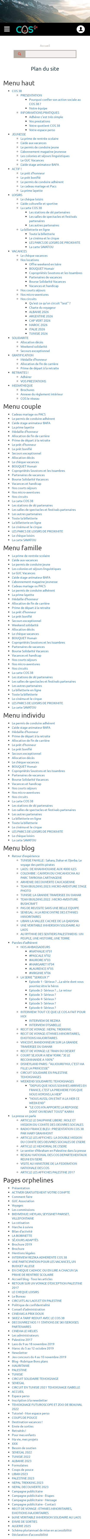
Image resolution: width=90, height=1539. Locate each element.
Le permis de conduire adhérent (42, 182)
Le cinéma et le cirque (44, 238)
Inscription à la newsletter (29, 1400)
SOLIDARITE (20, 338)
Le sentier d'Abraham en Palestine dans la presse (53, 1150)
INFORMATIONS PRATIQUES (40, 112)
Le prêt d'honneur (33, 173)
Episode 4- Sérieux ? (42, 999)
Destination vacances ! (27, 1422)
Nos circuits (28, 299)
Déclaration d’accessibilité (30, 1534)
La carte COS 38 (31, 208)
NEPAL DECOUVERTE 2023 (30, 1487)
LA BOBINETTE (22, 1235)
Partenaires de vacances (45, 277)
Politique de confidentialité (31, 1305)
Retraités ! (19, 1430)
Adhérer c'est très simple (46, 117)
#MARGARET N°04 (41, 964)
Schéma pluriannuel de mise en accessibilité (42, 1530)
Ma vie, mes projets (25, 1439)
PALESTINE (19, 1370)
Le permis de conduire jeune (40, 147)
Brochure (18, 1248)
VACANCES (19, 251)
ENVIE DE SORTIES (24, 1521)
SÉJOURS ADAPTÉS (25, 1240)
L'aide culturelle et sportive (39, 203)
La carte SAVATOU (41, 247)
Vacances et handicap (43, 286)
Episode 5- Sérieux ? (42, 1003)
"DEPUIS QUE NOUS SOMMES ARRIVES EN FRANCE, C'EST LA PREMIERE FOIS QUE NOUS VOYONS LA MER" (58, 1089)
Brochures (27, 390)
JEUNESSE (19, 134)
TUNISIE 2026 (38, 333)
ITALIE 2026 (37, 329)
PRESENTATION (31, 95)
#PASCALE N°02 (40, 955)
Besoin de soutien (24, 1448)
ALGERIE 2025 (21, 1526)
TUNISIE (17, 1374)
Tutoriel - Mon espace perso (30, 1413)
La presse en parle (24, 1116)
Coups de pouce (22, 1469)
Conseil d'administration (28, 1309)
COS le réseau (30, 398)
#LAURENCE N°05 (41, 968)
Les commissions (23, 1209)
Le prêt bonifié (31, 177)
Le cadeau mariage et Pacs (38, 186)
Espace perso (21, 1396)
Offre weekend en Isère (45, 264)
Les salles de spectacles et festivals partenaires (44, 509)
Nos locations (30, 260)
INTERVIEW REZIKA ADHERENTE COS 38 (39, 1257)
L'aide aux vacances (33, 143)
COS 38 (17, 91)
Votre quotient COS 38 (44, 125)
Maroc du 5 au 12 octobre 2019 (33, 1348)
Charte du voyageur (42, 307)
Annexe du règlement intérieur (42, 394)
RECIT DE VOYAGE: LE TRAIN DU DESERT (48, 1051)
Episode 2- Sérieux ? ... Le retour (50, 990)
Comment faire (22, 1196)
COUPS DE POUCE (24, 1417)
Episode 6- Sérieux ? (42, 1007)
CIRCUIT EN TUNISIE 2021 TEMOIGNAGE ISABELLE (46, 1387)
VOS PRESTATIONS (33, 381)
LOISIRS (17, 195)
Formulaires (20, 1465)
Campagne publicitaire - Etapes (33, 1495)
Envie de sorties (22, 1426)
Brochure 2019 (22, 1244)
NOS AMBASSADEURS (35, 947)
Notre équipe (38, 108)
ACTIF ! (17, 169)
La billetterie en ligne (35, 229)
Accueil (45, 45)
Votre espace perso (42, 130)
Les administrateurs (25, 1335)
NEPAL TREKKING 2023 (27, 1482)
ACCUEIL (18, 1391)
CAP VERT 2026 (40, 320)
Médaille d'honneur (34, 359)
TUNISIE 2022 (21, 1456)
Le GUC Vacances (32, 160)
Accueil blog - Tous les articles (32, 1279)
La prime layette (32, 190)
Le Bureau (18, 1296)
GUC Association (23, 1201)
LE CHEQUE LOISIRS (25, 1292)
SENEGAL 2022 (22, 1452)
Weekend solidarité (34, 346)
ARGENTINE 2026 (41, 316)
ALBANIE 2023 (22, 1461)
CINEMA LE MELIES (25, 1331)
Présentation (21, 1188)
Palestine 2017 (22, 1339)
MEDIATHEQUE (22, 385)
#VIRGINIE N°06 (40, 973)
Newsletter (19, 1352)
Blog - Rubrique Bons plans (30, 1361)
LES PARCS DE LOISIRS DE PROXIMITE (54, 242)
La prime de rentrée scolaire (39, 138)
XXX (15, 1443)
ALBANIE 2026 (39, 312)
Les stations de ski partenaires (49, 212)
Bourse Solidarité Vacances (47, 281)
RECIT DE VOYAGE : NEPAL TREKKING (46, 1029)
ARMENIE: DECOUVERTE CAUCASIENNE (48, 882)
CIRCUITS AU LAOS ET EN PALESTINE (37, 1300)
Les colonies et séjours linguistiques (45, 156)
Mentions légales (23, 1253)
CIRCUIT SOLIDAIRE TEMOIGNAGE (35, 1378)
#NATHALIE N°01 (40, 951)
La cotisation (20, 1222)
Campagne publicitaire (27, 1491)
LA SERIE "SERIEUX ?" (35, 977)
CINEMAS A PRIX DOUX (28, 1313)
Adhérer (26, 377)
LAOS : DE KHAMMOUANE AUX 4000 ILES (48, 869)
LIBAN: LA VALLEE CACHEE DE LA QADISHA (50, 921)
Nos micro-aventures (35, 294)
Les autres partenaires (44, 225)
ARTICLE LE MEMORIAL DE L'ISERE (44, 1146)
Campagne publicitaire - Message (34, 1500)
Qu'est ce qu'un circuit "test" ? (50, 303)
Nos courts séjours (33, 290)
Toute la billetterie (42, 234)
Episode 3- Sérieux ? (42, 994)
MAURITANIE (21, 1365)
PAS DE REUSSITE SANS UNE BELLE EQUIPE (50, 908)
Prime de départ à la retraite (40, 368)
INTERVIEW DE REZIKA (44, 1020)
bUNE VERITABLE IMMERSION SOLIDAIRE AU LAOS (46, 1517)
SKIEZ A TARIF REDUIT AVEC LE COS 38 (38, 1318)
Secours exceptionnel (35, 351)
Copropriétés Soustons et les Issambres (55, 273)
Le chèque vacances (34, 255)
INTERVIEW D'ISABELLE (45, 1025)
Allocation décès (32, 342)
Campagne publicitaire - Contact (34, 1504)
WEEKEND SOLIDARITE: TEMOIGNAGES (47, 1081)
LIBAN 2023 (20, 1474)
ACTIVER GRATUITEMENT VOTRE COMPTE (41, 1192)
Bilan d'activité (22, 1231)
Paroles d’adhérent (25, 942)
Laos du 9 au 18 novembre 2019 (33, 1344)
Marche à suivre (22, 1227)
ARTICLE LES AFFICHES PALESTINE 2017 (48, 1172)
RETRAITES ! (20, 372)
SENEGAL (18, 1383)
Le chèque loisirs (32, 199)
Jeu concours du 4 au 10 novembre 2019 (39, 1357)
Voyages (17, 1205)
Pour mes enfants (24, 1435)
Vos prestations (39, 121)
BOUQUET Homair (41, 268)
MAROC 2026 (38, 325)
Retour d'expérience (26, 856)
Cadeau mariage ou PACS (29, 414)
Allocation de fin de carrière (39, 364)
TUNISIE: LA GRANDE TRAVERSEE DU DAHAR (51, 895)
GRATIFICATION (22, 355)
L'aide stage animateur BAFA (40, 164)
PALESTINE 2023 (23, 1478)
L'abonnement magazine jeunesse (43, 151)
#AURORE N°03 (40, 960)
